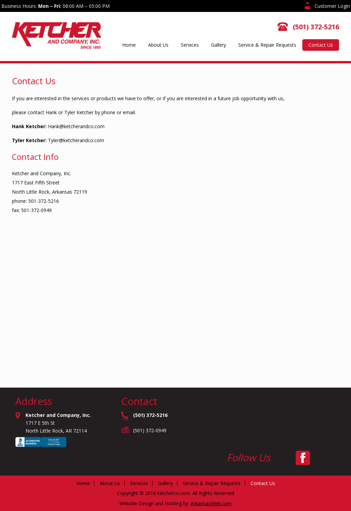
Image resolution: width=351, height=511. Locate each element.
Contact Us (320, 45)
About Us (158, 45)
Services (190, 45)
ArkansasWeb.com (211, 503)
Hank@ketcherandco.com (76, 126)
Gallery (218, 45)
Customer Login (332, 6)
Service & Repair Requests (267, 45)
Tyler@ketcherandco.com (76, 140)
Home (129, 45)
